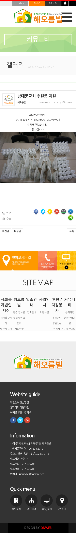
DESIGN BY (38, 527)
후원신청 (56, 323)
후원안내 (56, 318)
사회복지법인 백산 (6, 305)
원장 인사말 (19, 312)
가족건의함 (69, 329)
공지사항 (69, 312)
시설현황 (19, 329)
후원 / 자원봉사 (56, 305)
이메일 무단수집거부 (20, 412)
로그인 (37, 3)
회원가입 (53, 3)
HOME (20, 3)
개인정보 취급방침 (19, 402)
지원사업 (44, 312)
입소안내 (31, 312)
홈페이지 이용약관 (19, 407)
